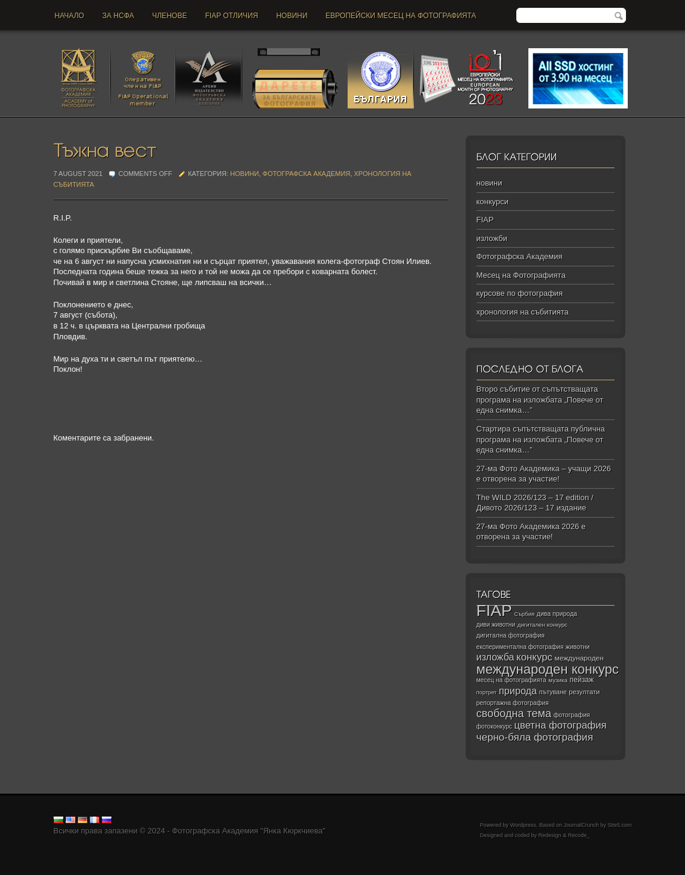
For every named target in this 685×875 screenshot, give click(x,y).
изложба (496, 656)
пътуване (553, 691)
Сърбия (524, 613)
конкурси (492, 201)
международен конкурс (548, 669)
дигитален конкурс (543, 624)
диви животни (496, 624)
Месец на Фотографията (521, 275)
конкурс (534, 657)
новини (291, 15)
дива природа (557, 613)
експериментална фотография (520, 647)
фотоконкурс (494, 726)
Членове (169, 15)
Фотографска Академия (307, 173)
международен (579, 658)
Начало (69, 15)
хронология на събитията (523, 311)
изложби (492, 238)
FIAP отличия (231, 15)
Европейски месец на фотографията (400, 15)
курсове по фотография (520, 293)
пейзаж (582, 680)
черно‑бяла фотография (535, 737)
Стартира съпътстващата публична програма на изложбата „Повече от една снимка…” (541, 439)
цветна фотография (561, 725)
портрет (487, 692)
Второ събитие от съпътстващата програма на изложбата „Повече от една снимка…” (540, 399)
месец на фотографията (511, 680)
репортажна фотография (513, 703)
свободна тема (514, 713)
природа (518, 690)
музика (558, 680)
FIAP (485, 219)
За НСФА (118, 15)
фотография (572, 714)
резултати (584, 691)
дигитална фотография (511, 635)
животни (578, 647)
